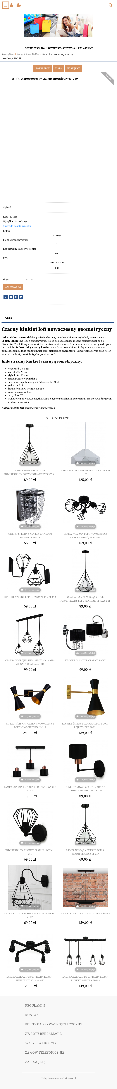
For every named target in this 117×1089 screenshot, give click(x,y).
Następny (73, 68)
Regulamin (35, 1006)
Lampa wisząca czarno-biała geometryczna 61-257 (85, 852)
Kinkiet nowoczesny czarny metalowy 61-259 (30, 915)
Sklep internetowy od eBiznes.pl (58, 1078)
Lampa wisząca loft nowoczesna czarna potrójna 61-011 (85, 535)
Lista (58, 68)
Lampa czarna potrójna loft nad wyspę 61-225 (30, 788)
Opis (8, 318)
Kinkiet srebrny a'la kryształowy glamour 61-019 (30, 535)
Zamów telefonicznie (44, 1053)
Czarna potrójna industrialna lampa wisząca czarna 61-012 (30, 662)
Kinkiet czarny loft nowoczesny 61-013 (30, 597)
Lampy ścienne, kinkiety (28, 54)
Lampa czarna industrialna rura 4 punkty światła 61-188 (85, 978)
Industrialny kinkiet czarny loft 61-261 (30, 852)
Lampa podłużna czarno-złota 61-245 (85, 913)
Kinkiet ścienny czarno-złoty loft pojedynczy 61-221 (85, 725)
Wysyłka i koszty (41, 1043)
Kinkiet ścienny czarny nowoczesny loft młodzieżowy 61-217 (30, 725)
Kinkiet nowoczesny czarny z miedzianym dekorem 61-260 (85, 788)
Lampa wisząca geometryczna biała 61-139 (85, 472)
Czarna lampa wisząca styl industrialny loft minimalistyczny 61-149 (30, 474)
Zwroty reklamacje (43, 1034)
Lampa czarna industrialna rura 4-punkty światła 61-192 (30, 978)
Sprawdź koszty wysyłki (17, 226)
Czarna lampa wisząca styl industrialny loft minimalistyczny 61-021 (85, 601)
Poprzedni (43, 68)
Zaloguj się (35, 1062)
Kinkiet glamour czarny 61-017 (85, 660)
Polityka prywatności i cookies (54, 1024)
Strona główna (8, 54)
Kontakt (33, 1015)
